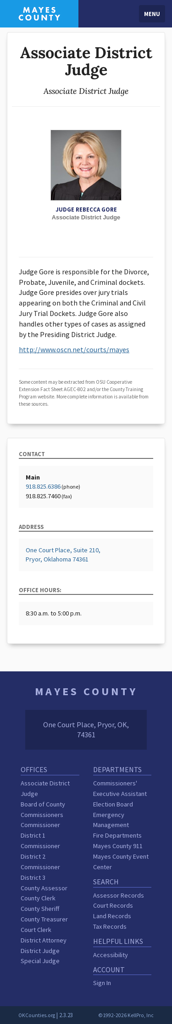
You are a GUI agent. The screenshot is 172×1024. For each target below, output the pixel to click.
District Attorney (44, 940)
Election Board (113, 804)
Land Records (112, 916)
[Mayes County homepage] (39, 12)
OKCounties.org (36, 1015)
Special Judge (40, 961)
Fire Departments (117, 835)
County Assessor (44, 888)
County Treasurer (44, 919)
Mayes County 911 (118, 846)
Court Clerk (36, 930)
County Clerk (38, 898)
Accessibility (110, 955)
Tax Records (110, 926)
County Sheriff (40, 908)
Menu (152, 13)
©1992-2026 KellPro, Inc (126, 1015)
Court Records (113, 905)
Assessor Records (118, 895)
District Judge (40, 951)
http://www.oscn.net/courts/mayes (74, 349)
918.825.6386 (43, 486)
